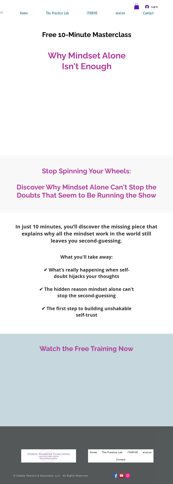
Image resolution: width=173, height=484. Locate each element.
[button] (136, 6)
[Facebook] (115, 475)
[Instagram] (127, 475)
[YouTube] (121, 475)
